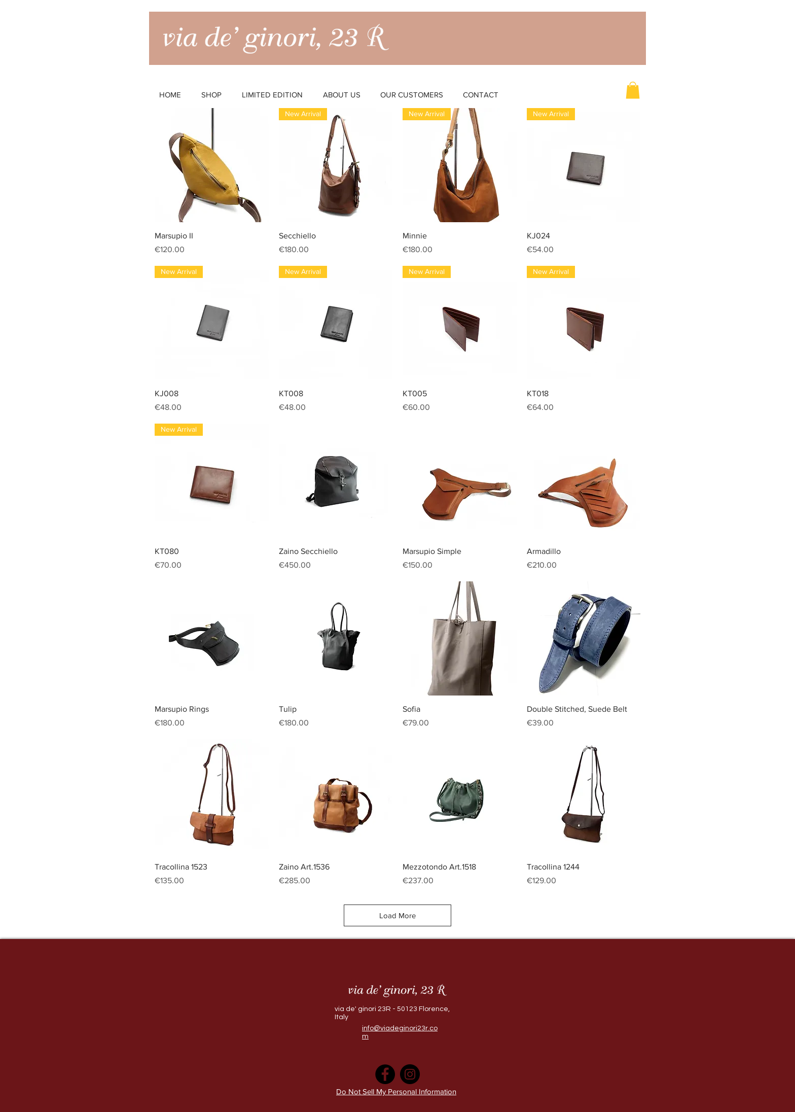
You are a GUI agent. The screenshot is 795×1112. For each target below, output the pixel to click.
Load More (397, 915)
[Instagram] (410, 1074)
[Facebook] (385, 1074)
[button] (633, 90)
